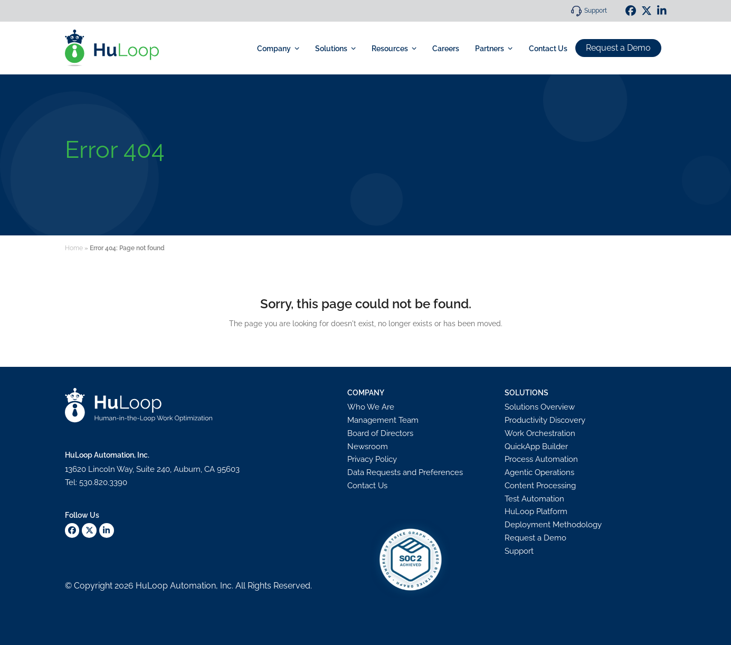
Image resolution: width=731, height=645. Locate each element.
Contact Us (367, 485)
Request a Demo (618, 48)
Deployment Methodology (553, 524)
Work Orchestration (540, 433)
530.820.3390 (103, 482)
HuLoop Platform (536, 511)
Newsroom (367, 446)
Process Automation (541, 459)
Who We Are (370, 407)
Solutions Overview (540, 407)
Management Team (383, 420)
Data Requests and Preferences (405, 472)
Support (595, 10)
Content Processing (540, 485)
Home (74, 248)
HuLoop (152, 586)
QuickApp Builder (536, 446)
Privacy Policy (372, 459)
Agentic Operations (539, 472)
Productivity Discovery (545, 420)
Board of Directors (380, 433)
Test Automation (534, 499)
